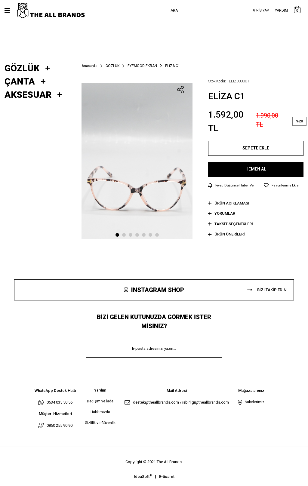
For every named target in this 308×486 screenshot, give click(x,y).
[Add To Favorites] (284, 185)
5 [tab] (144, 235)
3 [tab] (130, 235)
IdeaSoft (143, 476)
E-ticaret (166, 477)
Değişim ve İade (100, 401)
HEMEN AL (255, 169)
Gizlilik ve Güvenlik (100, 423)
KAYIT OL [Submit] (154, 367)
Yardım (281, 10)
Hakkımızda (100, 412)
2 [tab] (124, 235)
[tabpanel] (137, 161)
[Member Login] (261, 10)
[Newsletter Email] (154, 349)
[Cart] (297, 10)
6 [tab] (150, 235)
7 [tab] (157, 235)
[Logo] (57, 11)
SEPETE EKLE (255, 148)
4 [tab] (137, 235)
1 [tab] (117, 235)
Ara (174, 10)
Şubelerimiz (253, 402)
